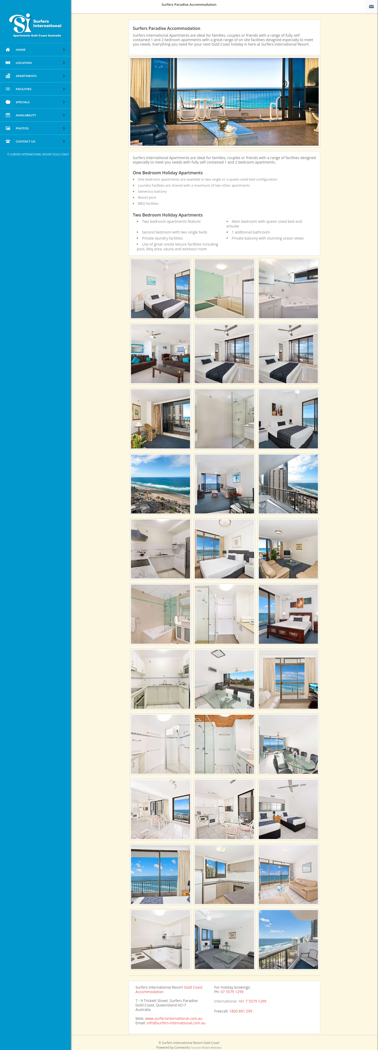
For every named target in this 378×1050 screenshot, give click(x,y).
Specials (41, 102)
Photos (41, 128)
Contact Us (41, 141)
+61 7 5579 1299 (252, 1001)
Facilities (41, 89)
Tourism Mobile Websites (206, 1047)
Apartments (41, 76)
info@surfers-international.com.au (176, 1022)
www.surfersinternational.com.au (173, 1018)
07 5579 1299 (231, 991)
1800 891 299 (240, 1011)
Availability (41, 115)
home (41, 50)
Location (41, 63)
